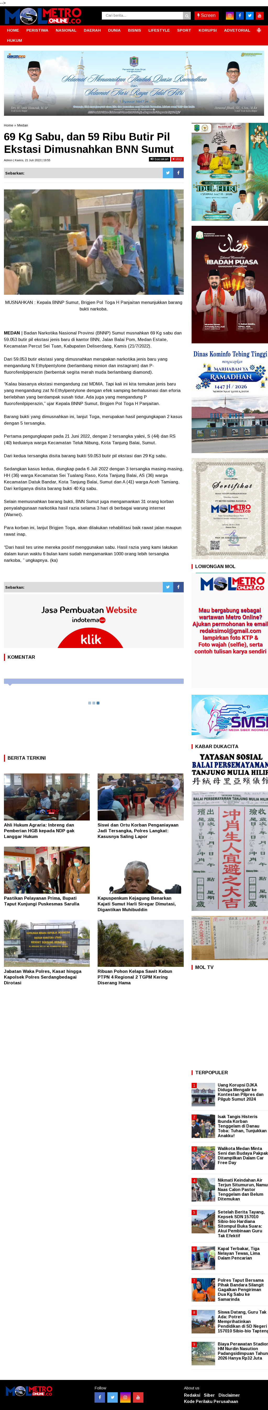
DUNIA (114, 30)
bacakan (159, 159)
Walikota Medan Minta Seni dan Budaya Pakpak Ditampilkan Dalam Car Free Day (243, 1155)
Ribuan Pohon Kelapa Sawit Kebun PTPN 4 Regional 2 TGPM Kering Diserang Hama (135, 977)
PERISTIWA (37, 30)
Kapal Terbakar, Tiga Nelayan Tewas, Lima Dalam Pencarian (239, 1253)
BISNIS (134, 30)
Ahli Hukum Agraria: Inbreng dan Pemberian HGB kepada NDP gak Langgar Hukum (39, 831)
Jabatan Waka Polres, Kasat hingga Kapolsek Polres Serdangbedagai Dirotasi (42, 977)
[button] (258, 28)
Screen (206, 15)
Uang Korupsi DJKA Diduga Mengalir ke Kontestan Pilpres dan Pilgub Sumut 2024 (241, 1092)
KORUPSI (208, 30)
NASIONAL (66, 30)
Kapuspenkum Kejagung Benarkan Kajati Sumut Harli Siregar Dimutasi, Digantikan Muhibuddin (137, 904)
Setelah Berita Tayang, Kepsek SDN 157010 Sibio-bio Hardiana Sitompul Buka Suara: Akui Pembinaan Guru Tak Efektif (241, 1224)
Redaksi (192, 1395)
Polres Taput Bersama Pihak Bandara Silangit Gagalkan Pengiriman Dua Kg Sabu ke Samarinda (241, 1290)
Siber (209, 1395)
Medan (22, 125)
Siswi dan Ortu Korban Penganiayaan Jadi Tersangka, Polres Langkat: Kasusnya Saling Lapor (138, 831)
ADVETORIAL (237, 30)
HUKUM (14, 40)
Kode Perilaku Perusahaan (211, 1401)
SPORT (184, 30)
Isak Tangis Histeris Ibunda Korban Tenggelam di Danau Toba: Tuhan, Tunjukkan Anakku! (242, 1126)
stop (177, 159)
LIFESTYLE (159, 30)
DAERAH (92, 30)
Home (8, 125)
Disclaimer (229, 1395)
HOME (13, 30)
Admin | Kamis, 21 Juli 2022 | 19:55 (27, 160)
